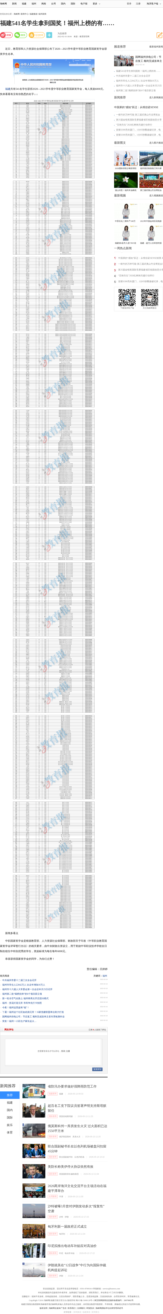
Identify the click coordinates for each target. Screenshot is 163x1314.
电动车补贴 (69, 1253)
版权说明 (43, 1308)
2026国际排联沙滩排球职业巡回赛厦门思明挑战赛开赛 (125, 168)
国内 (63, 3)
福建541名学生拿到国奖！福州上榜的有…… (138, 71)
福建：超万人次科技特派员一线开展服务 (151, 243)
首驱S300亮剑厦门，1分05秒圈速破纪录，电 (138, 130)
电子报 (84, 3)
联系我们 (72, 1308)
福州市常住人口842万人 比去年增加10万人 (23, 985)
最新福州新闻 (156, 46)
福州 (34, 3)
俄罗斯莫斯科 (65, 1137)
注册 (138, 3)
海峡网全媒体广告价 (58, 1308)
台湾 (53, 3)
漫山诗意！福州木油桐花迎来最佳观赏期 (125, 190)
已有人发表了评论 (97, 1030)
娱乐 (10, 1125)
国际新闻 (53, 1116)
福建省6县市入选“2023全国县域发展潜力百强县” (125, 243)
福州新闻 (42, 14)
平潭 (61, 1196)
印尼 (61, 1253)
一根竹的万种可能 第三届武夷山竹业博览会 (138, 114)
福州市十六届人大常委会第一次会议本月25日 (139, 85)
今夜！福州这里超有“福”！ (15, 1007)
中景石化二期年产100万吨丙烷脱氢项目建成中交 (125, 221)
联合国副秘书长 (66, 1157)
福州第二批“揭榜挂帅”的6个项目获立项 (22, 994)
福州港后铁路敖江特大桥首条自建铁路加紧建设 (151, 168)
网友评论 (9, 1029)
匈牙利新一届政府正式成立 (67, 1226)
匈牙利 (62, 1234)
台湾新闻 (53, 1196)
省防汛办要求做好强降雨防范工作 (72, 1086)
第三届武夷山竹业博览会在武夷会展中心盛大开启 (151, 190)
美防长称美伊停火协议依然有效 (70, 1166)
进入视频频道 (156, 195)
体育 (10, 1132)
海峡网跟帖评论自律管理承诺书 (109, 1308)
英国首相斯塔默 (66, 1116)
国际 (73, 3)
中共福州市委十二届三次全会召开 (19, 980)
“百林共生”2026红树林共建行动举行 (134, 125)
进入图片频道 (156, 143)
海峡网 (3, 3)
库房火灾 (76, 1137)
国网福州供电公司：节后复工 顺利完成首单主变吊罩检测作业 (33, 1016)
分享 (49, 35)
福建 (24, 3)
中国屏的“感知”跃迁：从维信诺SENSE (136, 107)
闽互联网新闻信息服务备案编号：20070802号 (113, 1300)
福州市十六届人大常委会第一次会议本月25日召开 (27, 989)
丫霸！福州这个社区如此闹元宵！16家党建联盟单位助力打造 (33, 1012)
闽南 (43, 3)
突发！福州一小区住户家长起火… (19, 1021)
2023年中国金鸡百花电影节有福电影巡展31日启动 (151, 221)
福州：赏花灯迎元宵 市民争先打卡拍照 (22, 1003)
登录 (63, 1051)
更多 (96, 3)
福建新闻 (53, 1094)
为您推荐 (62, 33)
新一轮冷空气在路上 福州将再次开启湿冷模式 (25, 998)
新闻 (14, 3)
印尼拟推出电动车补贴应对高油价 (72, 1246)
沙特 (61, 1217)
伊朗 (67, 1217)
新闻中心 (25, 14)
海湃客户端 (154, 3)
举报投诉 (90, 1308)
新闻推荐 (8, 1086)
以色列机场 (79, 1157)
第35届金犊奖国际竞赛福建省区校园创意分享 (139, 120)
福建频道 (33, 14)
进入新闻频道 (156, 97)
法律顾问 (81, 1308)
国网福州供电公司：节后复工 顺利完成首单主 (148, 59)
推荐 (10, 1095)
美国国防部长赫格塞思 (69, 1174)
